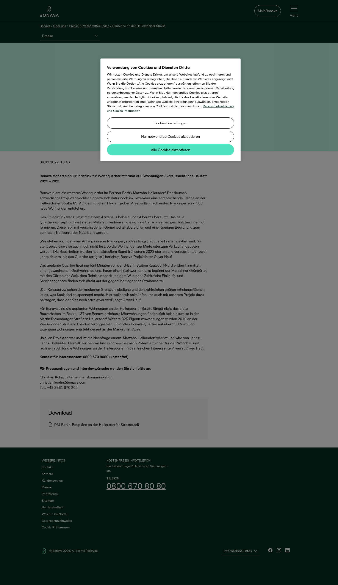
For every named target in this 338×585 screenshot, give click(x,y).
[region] (170, 109)
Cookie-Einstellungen (170, 123)
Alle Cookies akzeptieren (170, 150)
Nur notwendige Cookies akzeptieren (170, 136)
